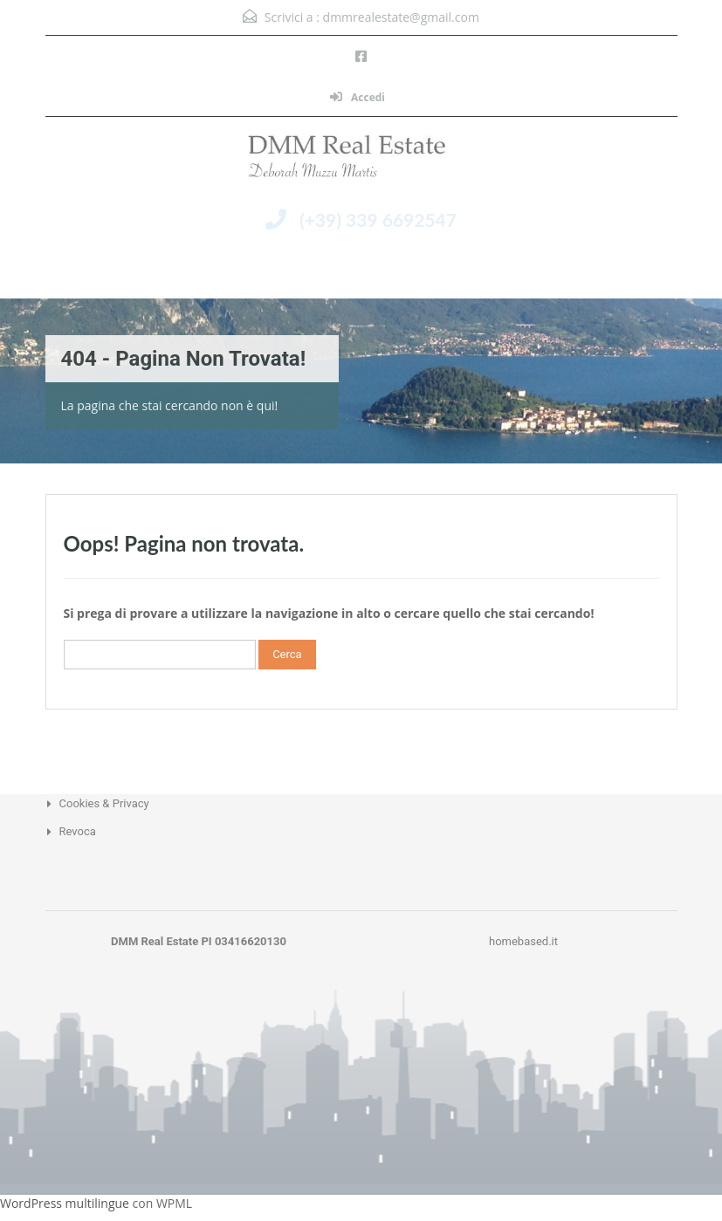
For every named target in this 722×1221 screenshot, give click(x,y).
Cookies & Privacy (104, 803)
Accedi (357, 97)
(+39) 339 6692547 (378, 219)
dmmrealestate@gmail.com (401, 17)
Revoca (77, 831)
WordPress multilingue (64, 1203)
